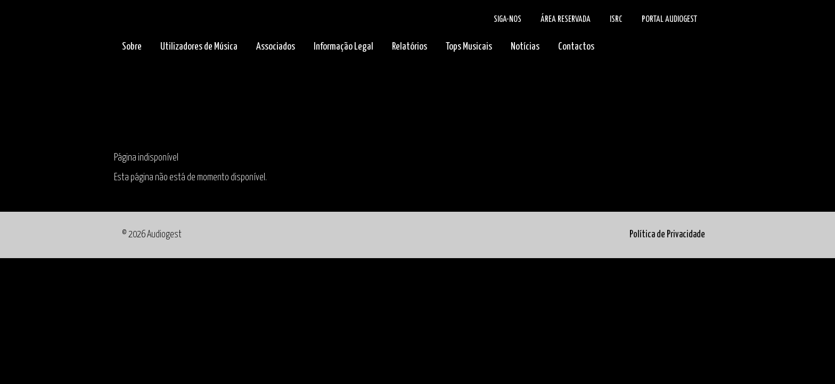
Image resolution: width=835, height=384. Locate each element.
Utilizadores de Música (199, 47)
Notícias (525, 47)
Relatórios (409, 47)
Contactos (576, 47)
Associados (275, 47)
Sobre (132, 47)
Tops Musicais (469, 47)
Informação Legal (343, 47)
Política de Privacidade (667, 234)
